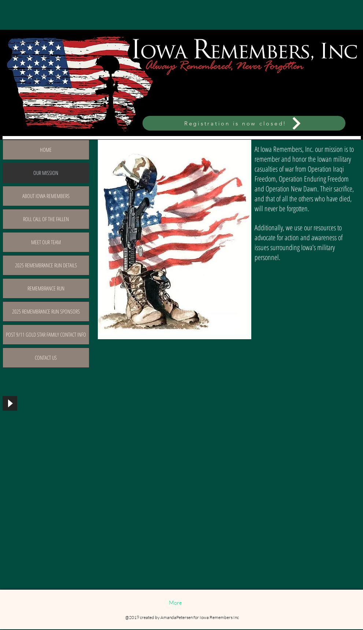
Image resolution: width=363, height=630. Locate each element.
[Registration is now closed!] (243, 123)
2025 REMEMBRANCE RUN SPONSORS (46, 311)
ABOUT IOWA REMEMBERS (46, 195)
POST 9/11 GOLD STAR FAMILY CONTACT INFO (46, 334)
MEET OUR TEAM (46, 242)
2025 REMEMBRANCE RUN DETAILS (46, 265)
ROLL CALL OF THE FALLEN (46, 219)
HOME (46, 149)
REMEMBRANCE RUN (45, 288)
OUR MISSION (45, 172)
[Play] (10, 403)
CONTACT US (46, 357)
